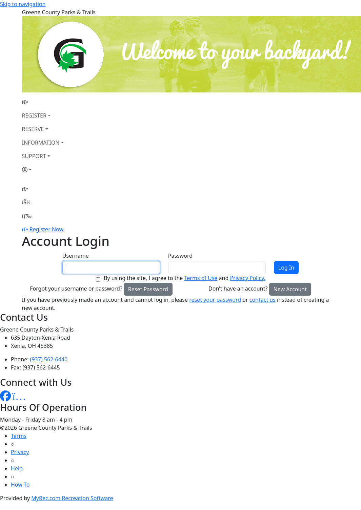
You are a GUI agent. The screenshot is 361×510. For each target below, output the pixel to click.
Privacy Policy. (247, 278)
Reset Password (148, 289)
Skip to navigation (22, 4)
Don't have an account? (237, 288)
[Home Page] (43, 102)
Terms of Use (200, 278)
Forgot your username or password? (76, 288)
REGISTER (34, 115)
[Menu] (27, 215)
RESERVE (33, 129)
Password (180, 255)
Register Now (46, 229)
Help (17, 468)
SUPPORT (34, 156)
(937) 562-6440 (48, 359)
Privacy (20, 452)
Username (75, 255)
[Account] (43, 169)
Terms (18, 436)
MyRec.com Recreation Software (72, 498)
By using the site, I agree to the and (184, 278)
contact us (262, 299)
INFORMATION (41, 142)
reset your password (215, 299)
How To (20, 484)
